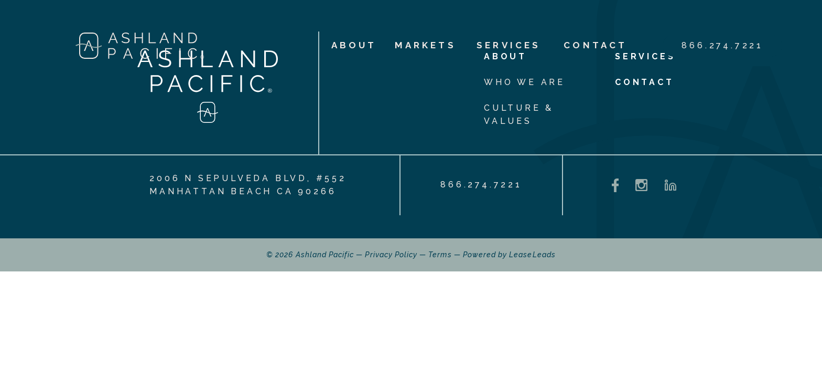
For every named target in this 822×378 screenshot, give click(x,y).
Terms (439, 254)
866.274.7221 (722, 45)
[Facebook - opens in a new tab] (615, 185)
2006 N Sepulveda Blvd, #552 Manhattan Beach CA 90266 (248, 184)
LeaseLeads (532, 254)
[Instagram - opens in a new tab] (641, 185)
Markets (422, 45)
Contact (595, 45)
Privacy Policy (391, 254)
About (346, 45)
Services (508, 45)
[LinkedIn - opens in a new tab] (670, 185)
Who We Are (524, 82)
